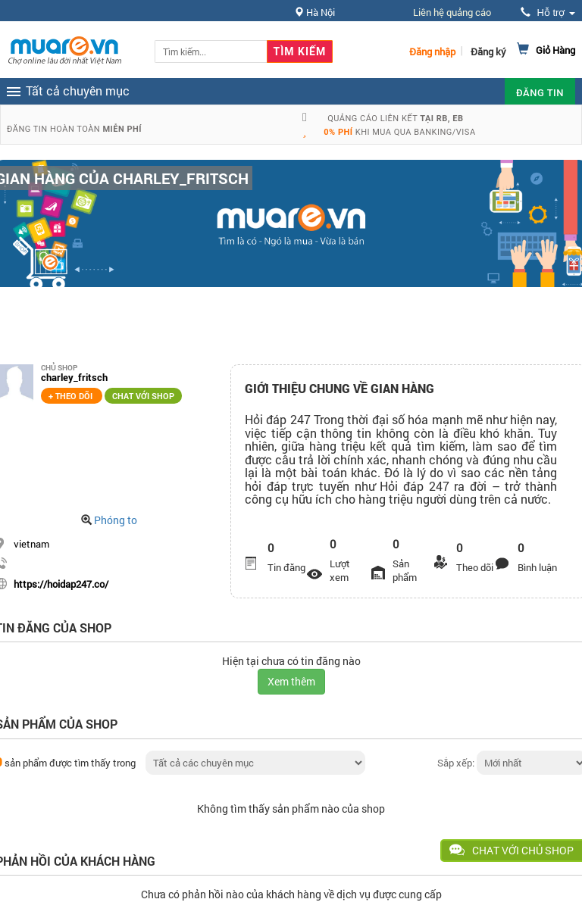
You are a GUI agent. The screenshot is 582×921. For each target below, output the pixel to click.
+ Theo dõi (71, 395)
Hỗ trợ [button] (548, 12)
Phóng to (115, 520)
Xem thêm (291, 681)
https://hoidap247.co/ (61, 584)
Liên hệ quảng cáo (452, 12)
